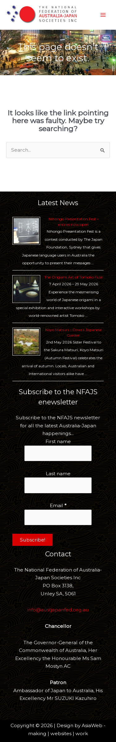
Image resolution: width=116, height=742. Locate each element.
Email (58, 505)
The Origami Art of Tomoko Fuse (73, 277)
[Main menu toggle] (103, 14)
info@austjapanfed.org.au (58, 610)
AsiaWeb (92, 725)
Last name (58, 474)
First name (58, 441)
